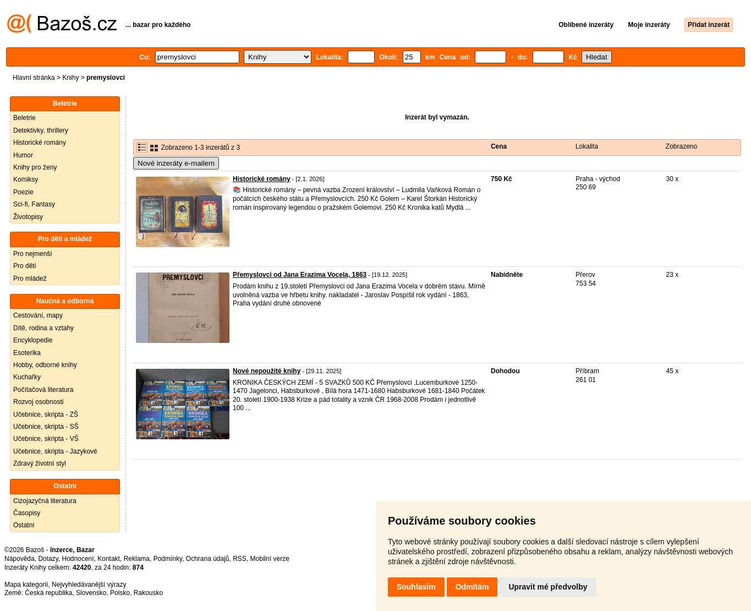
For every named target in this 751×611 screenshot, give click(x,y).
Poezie (23, 192)
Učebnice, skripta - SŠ (46, 426)
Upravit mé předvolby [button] (547, 586)
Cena (499, 146)
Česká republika (48, 593)
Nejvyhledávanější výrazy (89, 584)
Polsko (120, 593)
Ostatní (24, 525)
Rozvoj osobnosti (38, 402)
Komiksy (25, 179)
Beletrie (24, 118)
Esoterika (27, 353)
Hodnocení (78, 559)
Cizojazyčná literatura (44, 501)
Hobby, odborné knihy (45, 365)
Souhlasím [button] (416, 586)
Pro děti (24, 266)
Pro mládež (30, 278)
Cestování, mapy (38, 315)
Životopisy (28, 217)
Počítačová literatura (43, 390)
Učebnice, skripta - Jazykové (55, 451)
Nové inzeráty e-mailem (176, 163)
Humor (23, 155)
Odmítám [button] (472, 586)
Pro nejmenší (32, 254)
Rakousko (148, 593)
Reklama (137, 559)
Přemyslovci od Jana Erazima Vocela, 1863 (299, 275)
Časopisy (26, 513)
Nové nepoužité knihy (266, 371)
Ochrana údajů (207, 559)
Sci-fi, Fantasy (34, 204)
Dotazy (48, 559)
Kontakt (108, 559)
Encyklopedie (32, 340)
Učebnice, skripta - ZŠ (45, 414)
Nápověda (19, 559)
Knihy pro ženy (35, 167)
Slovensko (91, 593)
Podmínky (168, 559)
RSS (239, 559)
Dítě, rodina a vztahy (43, 328)
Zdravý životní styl (39, 463)
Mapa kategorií (26, 584)
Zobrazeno (681, 146)
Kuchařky (27, 377)
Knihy (70, 77)
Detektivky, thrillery (40, 130)
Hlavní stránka (34, 77)
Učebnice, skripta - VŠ (46, 439)
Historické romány (39, 142)
